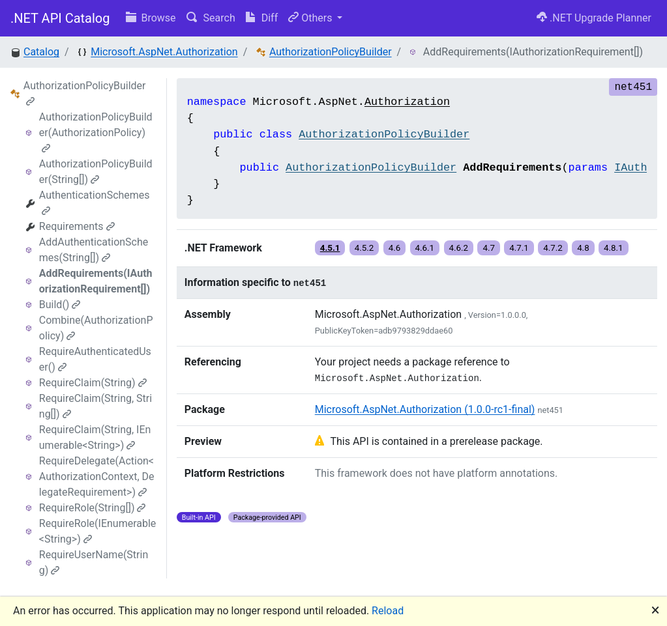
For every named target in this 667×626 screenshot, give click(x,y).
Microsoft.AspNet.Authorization (164, 52)
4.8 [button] (583, 248)
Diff (262, 18)
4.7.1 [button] (519, 248)
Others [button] (311, 18)
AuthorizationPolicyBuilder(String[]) (96, 172)
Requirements (77, 226)
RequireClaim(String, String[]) (95, 406)
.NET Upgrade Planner (594, 18)
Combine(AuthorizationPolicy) (96, 328)
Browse (151, 18)
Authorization (407, 102)
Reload (388, 611)
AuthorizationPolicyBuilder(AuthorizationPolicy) (96, 132)
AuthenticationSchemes (94, 202)
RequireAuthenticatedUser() (95, 359)
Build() (60, 304)
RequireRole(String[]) (92, 508)
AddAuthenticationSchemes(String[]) (93, 250)
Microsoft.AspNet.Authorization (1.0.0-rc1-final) (425, 409)
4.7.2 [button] (553, 248)
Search (210, 18)
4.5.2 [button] (364, 248)
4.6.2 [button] (459, 248)
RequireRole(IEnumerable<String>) (97, 531)
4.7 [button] (488, 248)
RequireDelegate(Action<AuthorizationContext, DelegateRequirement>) (97, 476)
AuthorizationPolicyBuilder (330, 52)
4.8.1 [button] (613, 248)
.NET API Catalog (60, 18)
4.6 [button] (395, 248)
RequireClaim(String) (93, 383)
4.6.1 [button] (425, 248)
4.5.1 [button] (330, 248)
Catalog (41, 52)
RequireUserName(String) (93, 562)
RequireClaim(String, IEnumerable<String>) (95, 437)
